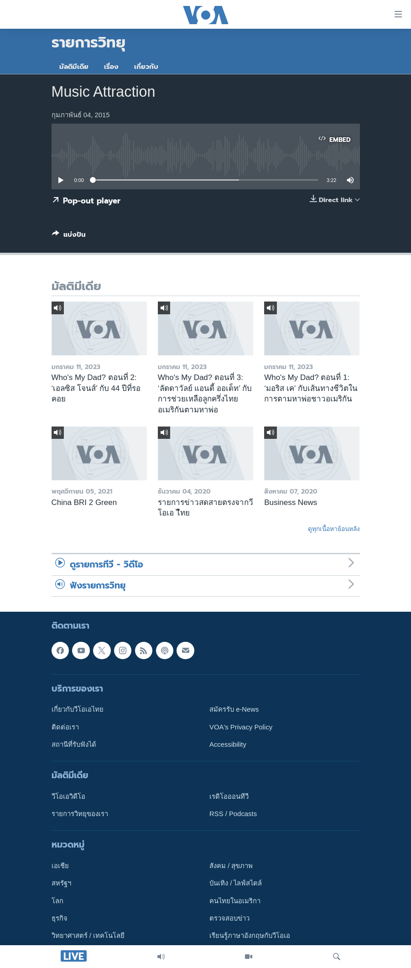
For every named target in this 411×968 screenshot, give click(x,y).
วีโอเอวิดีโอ (68, 796)
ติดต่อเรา (65, 727)
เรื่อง (111, 67)
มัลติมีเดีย (73, 67)
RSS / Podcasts (233, 814)
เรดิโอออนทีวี (229, 796)
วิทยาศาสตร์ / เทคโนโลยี (88, 936)
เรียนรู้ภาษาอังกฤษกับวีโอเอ (249, 936)
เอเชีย (60, 866)
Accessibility (227, 744)
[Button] (69, 236)
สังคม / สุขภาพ (231, 866)
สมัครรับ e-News (234, 709)
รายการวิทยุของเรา (80, 814)
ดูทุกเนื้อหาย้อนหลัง (334, 528)
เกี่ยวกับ (146, 67)
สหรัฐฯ (61, 883)
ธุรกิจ (60, 918)
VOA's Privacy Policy (240, 727)
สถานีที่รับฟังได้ (74, 744)
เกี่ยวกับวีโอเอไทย (78, 709)
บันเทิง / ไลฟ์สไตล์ (235, 883)
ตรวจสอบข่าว (229, 918)
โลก (57, 901)
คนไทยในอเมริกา (234, 901)
